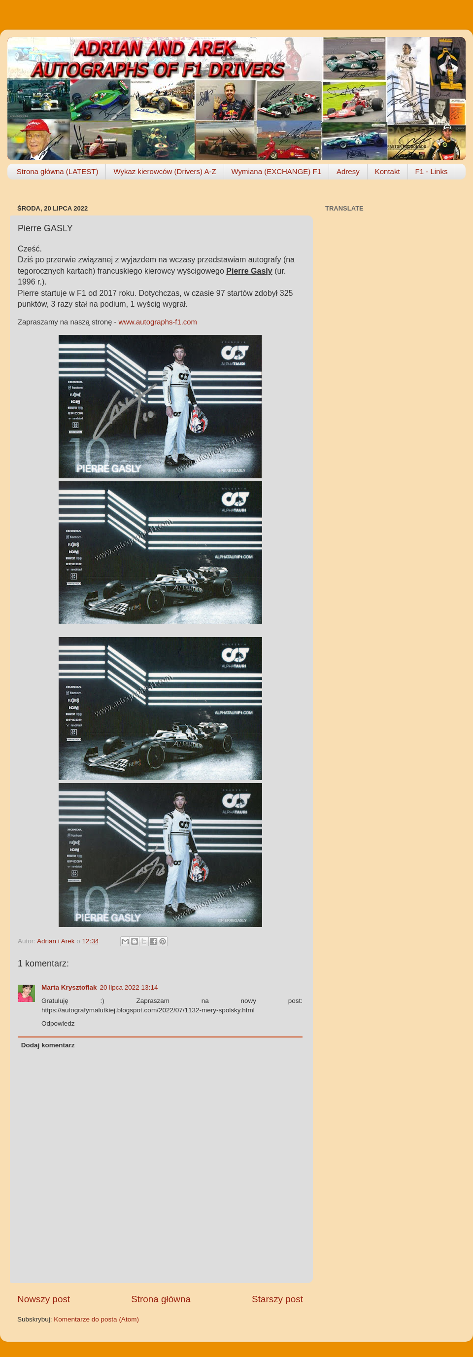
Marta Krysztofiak (69, 987)
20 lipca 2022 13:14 (129, 987)
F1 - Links (431, 171)
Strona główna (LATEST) (58, 171)
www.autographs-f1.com (158, 322)
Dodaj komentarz (48, 1045)
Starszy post (277, 1299)
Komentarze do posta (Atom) (96, 1319)
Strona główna (161, 1299)
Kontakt (387, 171)
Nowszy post (43, 1299)
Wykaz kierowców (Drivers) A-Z (164, 171)
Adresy (348, 171)
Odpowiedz (58, 1023)
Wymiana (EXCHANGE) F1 (276, 171)
